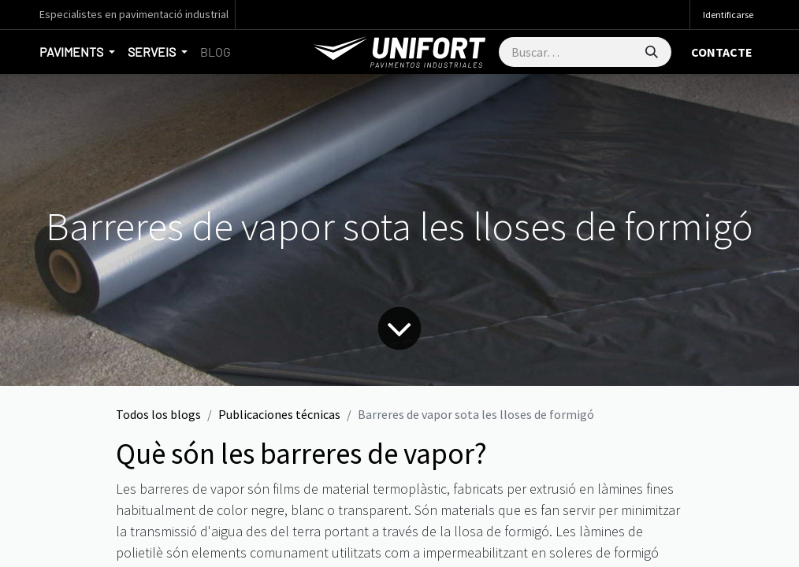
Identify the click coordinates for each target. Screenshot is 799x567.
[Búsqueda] (651, 52)
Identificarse (728, 14)
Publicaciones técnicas (279, 414)
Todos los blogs (158, 414)
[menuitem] (215, 52)
